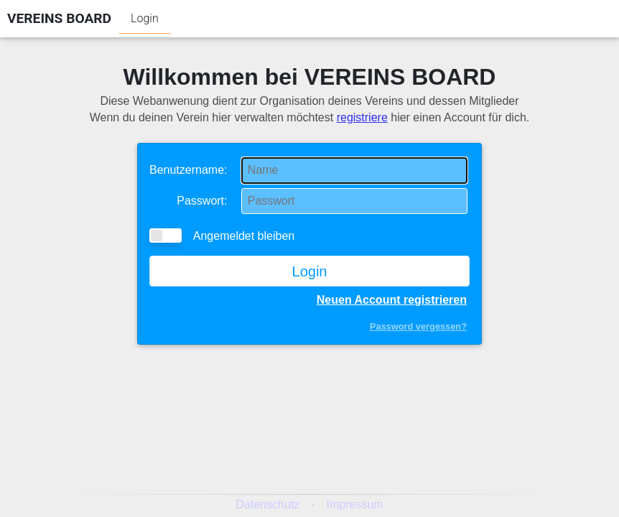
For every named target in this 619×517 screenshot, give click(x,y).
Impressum (355, 504)
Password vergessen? (418, 326)
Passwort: (202, 201)
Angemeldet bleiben (221, 235)
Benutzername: (188, 170)
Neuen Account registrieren (392, 300)
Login (145, 18)
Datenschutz (267, 504)
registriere (362, 117)
